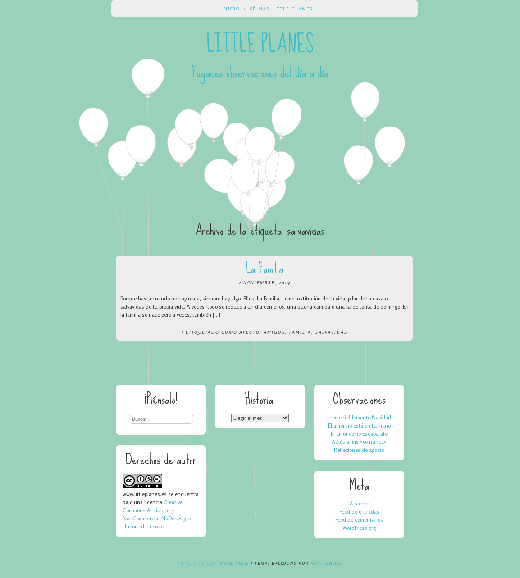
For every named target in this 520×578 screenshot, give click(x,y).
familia (300, 332)
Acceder (359, 503)
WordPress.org (359, 527)
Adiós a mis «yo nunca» (359, 441)
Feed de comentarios (359, 519)
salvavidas (331, 332)
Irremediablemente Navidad (359, 417)
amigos (274, 332)
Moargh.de (326, 563)
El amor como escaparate (359, 433)
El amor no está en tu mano (359, 425)
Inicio (230, 8)
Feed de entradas (359, 511)
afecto (249, 332)
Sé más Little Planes (281, 8)
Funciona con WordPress (213, 563)
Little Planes (260, 44)
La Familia (264, 268)
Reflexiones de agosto (359, 449)
